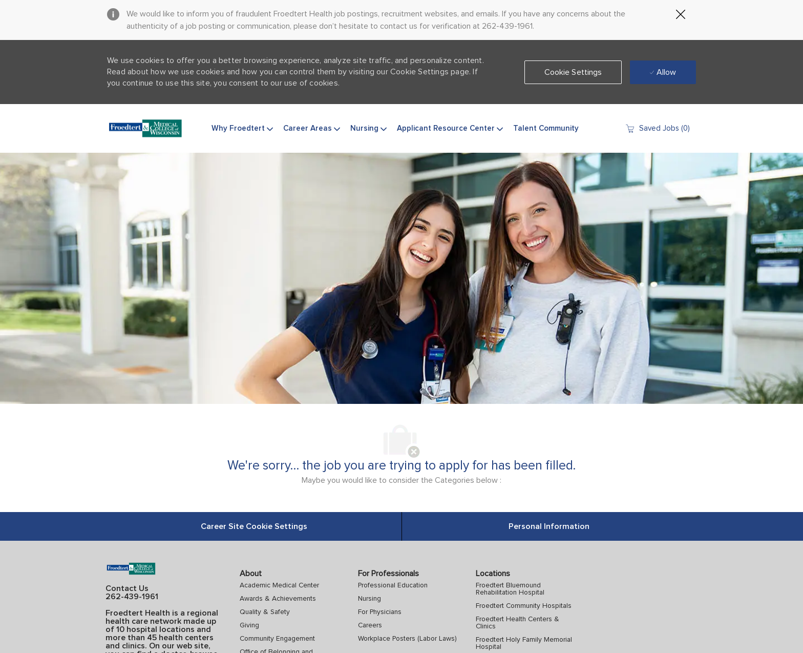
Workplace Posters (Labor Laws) (407, 638)
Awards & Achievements (278, 598)
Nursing (369, 598)
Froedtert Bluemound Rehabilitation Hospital (510, 589)
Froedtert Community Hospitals (524, 605)
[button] (573, 72)
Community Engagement (277, 638)
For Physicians (380, 612)
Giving (249, 625)
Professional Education (393, 585)
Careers (370, 625)
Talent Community (546, 128)
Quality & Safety (265, 612)
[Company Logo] (145, 128)
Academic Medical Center (279, 585)
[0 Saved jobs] (657, 128)
